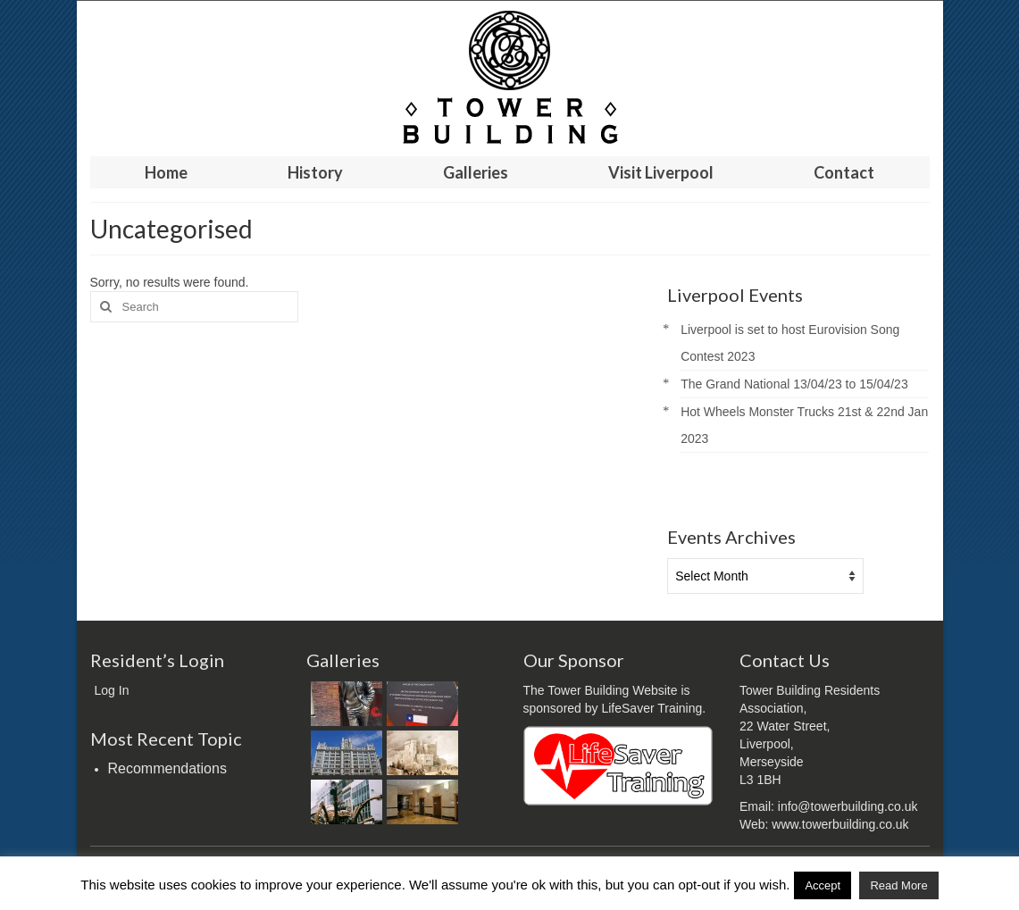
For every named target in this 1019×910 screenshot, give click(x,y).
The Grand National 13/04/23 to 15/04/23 (794, 384)
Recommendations (167, 768)
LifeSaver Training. (653, 708)
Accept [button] (822, 885)
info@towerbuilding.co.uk (848, 806)
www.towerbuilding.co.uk (840, 824)
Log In (112, 690)
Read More (898, 885)
